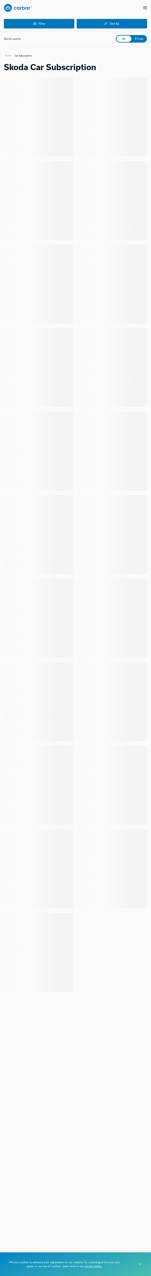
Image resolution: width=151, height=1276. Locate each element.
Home (8, 55)
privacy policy (93, 1266)
